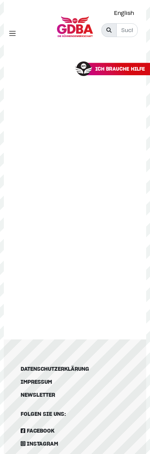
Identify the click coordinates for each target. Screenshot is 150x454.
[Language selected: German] (126, 12)
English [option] (124, 13)
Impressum (36, 382)
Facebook (37, 431)
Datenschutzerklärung (55, 369)
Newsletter (38, 395)
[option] (126, 13)
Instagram (39, 443)
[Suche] (127, 30)
